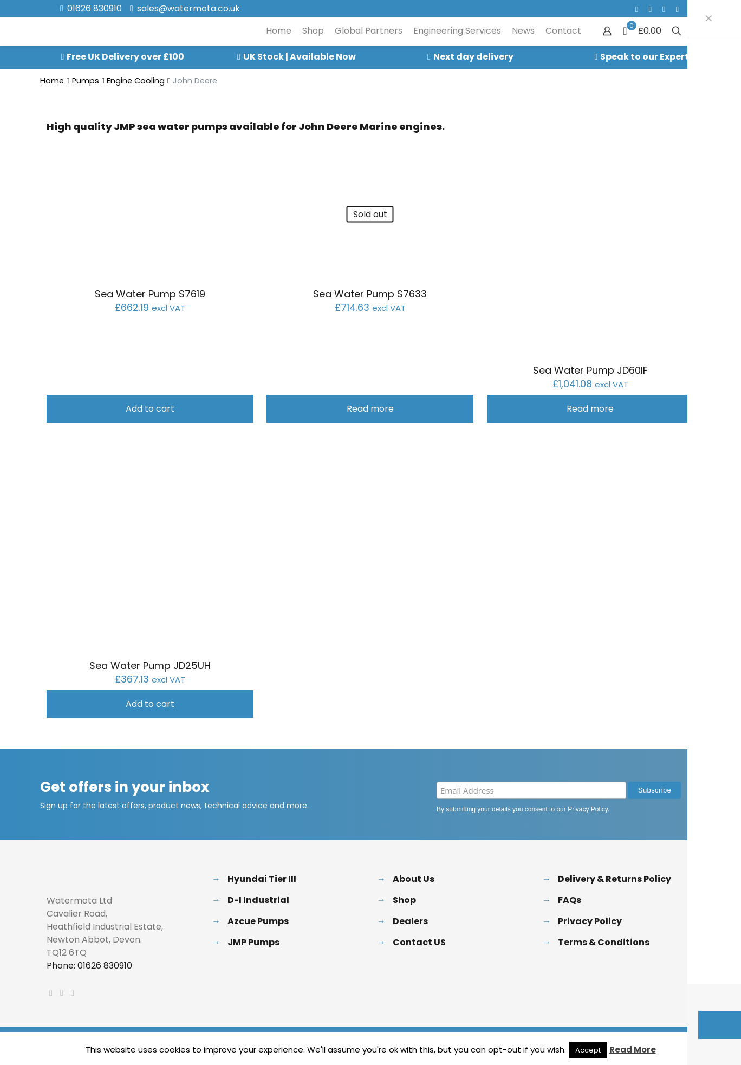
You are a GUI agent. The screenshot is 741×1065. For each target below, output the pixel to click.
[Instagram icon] (677, 9)
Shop (404, 900)
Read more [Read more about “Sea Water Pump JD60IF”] (590, 408)
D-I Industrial (258, 900)
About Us (413, 879)
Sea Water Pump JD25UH (150, 665)
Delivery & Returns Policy (614, 879)
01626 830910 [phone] (94, 8)
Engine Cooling (136, 80)
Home (52, 80)
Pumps (85, 80)
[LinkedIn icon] (664, 9)
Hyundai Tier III (261, 879)
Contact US (419, 942)
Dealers (410, 921)
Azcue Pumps (258, 921)
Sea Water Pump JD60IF (590, 370)
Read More (632, 1049)
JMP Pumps (253, 942)
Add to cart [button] (150, 408)
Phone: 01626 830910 (89, 965)
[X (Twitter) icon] (650, 9)
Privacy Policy (588, 809)
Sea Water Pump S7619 (150, 294)
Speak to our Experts (647, 56)
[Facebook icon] (637, 9)
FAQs (569, 900)
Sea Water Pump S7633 (370, 294)
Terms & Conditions (603, 942)
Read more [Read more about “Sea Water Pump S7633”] (370, 408)
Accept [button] (588, 1050)
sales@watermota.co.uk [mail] (188, 8)
